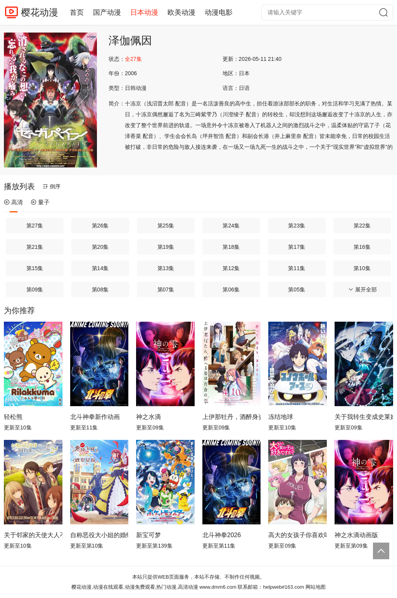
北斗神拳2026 (221, 535)
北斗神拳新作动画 (95, 417)
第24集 (231, 225)
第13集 (165, 268)
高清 (13, 202)
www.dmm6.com (217, 587)
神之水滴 (148, 417)
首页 (77, 12)
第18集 (231, 247)
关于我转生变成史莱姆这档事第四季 (364, 417)
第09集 (34, 289)
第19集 (165, 247)
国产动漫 (107, 12)
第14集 (100, 268)
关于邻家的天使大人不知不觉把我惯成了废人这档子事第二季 (33, 535)
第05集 (296, 289)
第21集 (34, 247)
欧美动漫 (181, 12)
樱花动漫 (39, 12)
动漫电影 (219, 12)
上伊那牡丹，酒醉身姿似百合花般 (231, 417)
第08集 (100, 289)
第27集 (34, 225)
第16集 (362, 247)
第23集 (296, 225)
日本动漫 (144, 12)
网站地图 (316, 587)
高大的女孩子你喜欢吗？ (297, 535)
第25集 (165, 225)
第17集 (296, 247)
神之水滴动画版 (356, 535)
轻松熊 (13, 417)
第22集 (362, 225)
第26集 (100, 225)
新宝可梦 (148, 535)
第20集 (100, 247)
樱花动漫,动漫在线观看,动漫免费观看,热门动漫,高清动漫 (134, 587)
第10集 (362, 268)
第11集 (296, 268)
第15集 (34, 268)
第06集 (231, 289)
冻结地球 (280, 417)
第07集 (165, 289)
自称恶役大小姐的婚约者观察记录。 (99, 535)
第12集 (231, 268)
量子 (40, 202)
